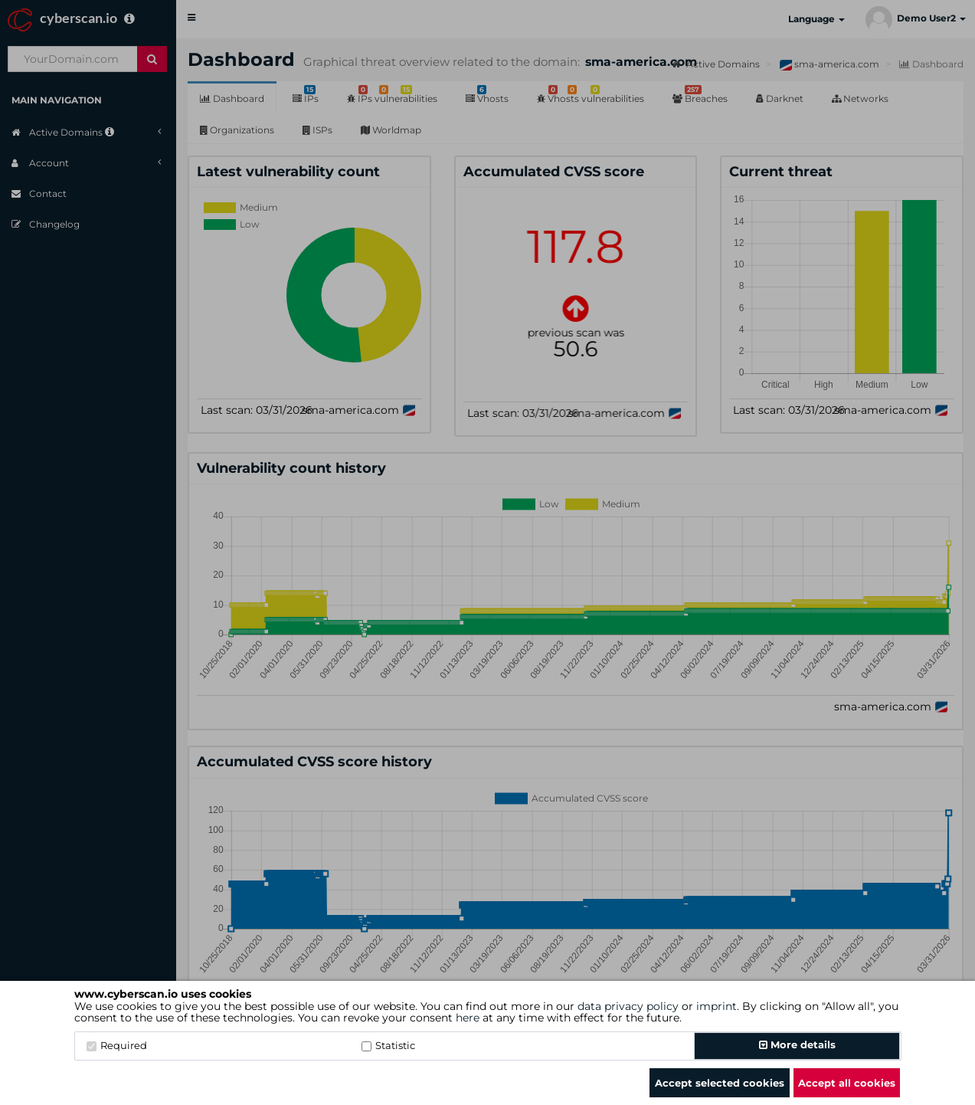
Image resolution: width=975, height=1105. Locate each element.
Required (117, 1045)
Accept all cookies (846, 1083)
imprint (716, 1006)
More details (797, 1044)
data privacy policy (628, 1006)
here (467, 1018)
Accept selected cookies (719, 1083)
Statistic (388, 1045)
